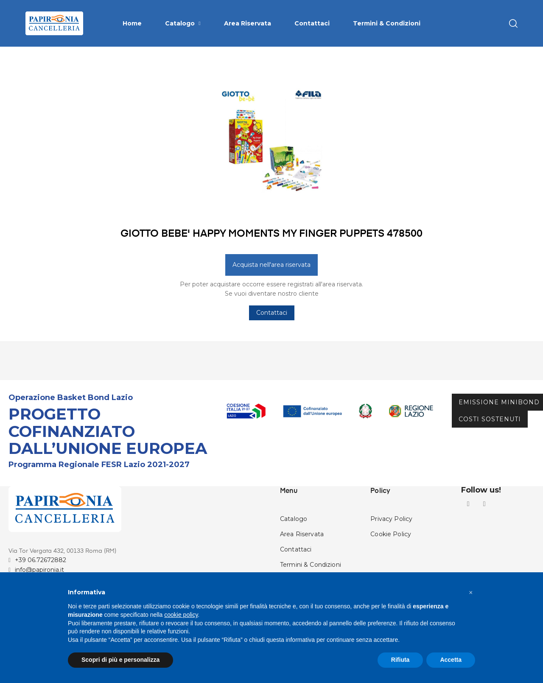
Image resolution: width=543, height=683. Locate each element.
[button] (471, 592)
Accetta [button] (451, 659)
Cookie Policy (390, 556)
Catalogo (293, 540)
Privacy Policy (391, 540)
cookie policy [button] (181, 614)
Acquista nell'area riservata (271, 286)
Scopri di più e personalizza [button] (120, 659)
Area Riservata (302, 556)
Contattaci (271, 334)
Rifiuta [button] (400, 659)
